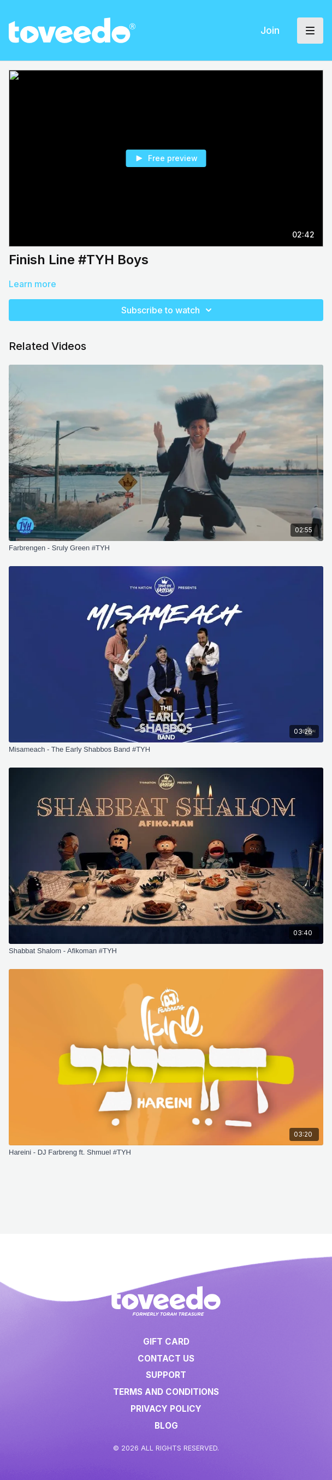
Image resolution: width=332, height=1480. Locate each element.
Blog (166, 1425)
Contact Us (166, 1358)
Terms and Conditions (166, 1392)
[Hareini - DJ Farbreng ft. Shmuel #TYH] (166, 1152)
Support (166, 1375)
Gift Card (166, 1341)
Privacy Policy (166, 1409)
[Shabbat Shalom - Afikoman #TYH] (166, 951)
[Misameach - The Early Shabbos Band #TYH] (166, 749)
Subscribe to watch (168, 310)
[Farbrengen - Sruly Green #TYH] (166, 548)
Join (270, 30)
